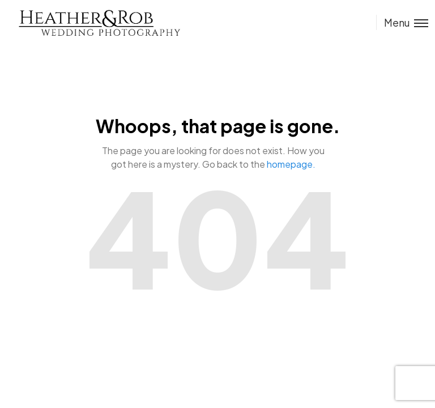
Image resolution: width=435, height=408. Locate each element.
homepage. (291, 164)
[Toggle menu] (402, 22)
